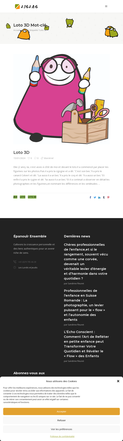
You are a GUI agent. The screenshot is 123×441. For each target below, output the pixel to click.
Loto (22, 197)
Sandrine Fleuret (76, 283)
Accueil (16, 30)
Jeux (15, 197)
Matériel (48, 158)
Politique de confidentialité (62, 436)
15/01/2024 (19, 158)
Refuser (61, 420)
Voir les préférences (61, 429)
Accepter (61, 411)
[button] (118, 381)
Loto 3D (21, 152)
